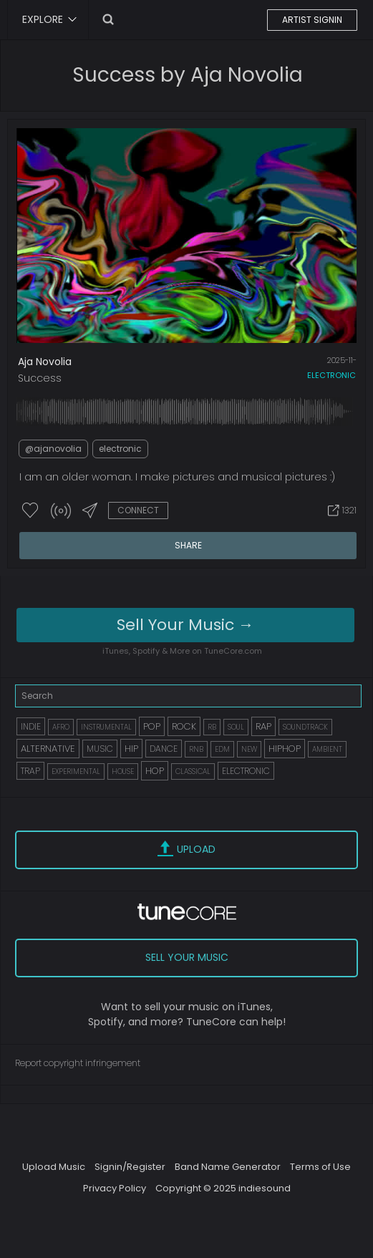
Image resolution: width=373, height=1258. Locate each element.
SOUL (236, 727)
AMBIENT (327, 749)
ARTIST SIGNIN (312, 20)
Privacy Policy (114, 1188)
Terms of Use (320, 1167)
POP (151, 726)
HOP (154, 771)
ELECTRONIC (246, 771)
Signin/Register (130, 1167)
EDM (222, 749)
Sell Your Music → (185, 625)
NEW (249, 749)
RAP (263, 726)
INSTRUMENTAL (106, 727)
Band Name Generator (228, 1167)
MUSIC (100, 748)
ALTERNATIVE (48, 748)
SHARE (188, 545)
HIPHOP (284, 748)
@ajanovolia (53, 448)
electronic (331, 375)
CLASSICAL (192, 771)
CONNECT (138, 510)
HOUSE (123, 771)
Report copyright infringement (77, 1063)
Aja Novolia (45, 361)
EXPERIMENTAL (76, 771)
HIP (131, 748)
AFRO (60, 727)
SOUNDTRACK (305, 727)
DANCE (164, 748)
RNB (196, 749)
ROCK (184, 726)
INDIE (31, 726)
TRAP (30, 771)
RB (212, 727)
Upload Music (53, 1167)
